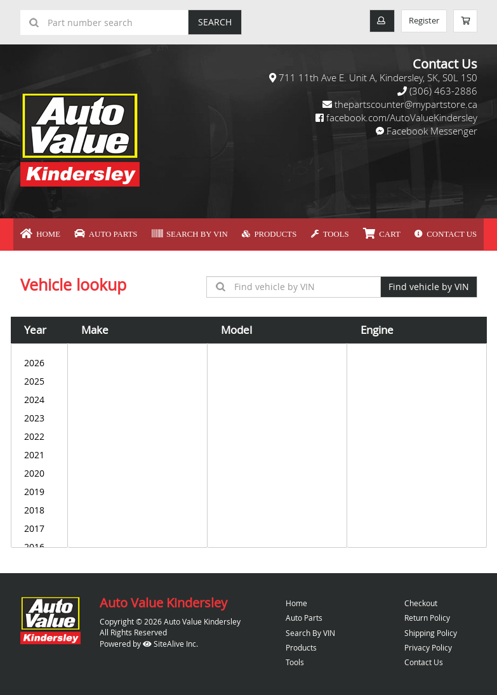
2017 (39, 525)
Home (83, 232)
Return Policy (427, 614)
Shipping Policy (430, 629)
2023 (39, 415)
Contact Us (404, 232)
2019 (39, 488)
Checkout (420, 600)
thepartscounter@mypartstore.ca (406, 104)
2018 (39, 507)
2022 (39, 433)
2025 (39, 378)
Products (266, 232)
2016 (39, 543)
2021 (39, 451)
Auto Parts (135, 232)
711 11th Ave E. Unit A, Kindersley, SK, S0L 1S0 (378, 77)
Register (418, 21)
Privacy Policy (428, 644)
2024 (39, 396)
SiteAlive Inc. (170, 640)
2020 (39, 470)
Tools (314, 232)
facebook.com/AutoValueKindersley (401, 117)
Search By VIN (202, 232)
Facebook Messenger (432, 130)
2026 (39, 359)
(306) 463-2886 (443, 90)
